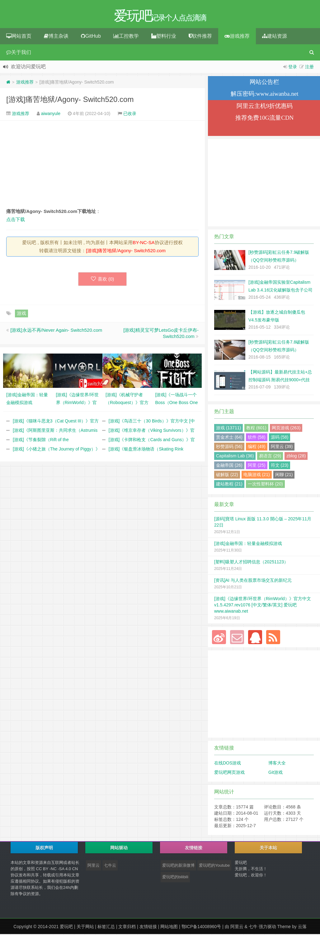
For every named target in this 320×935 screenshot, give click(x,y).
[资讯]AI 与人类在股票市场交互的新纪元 (253, 581)
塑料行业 (163, 37)
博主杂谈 (56, 37)
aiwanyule (50, 114)
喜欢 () (102, 279)
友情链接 (148, 927)
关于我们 (18, 53)
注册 (309, 67)
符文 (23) (280, 466)
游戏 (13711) (228, 428)
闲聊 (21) (284, 475)
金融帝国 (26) (229, 466)
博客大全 (277, 763)
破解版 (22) (227, 475)
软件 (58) (257, 438)
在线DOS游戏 (227, 763)
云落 (302, 927)
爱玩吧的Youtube (214, 866)
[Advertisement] (102, 165)
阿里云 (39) (282, 447)
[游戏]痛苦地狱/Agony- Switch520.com (70, 100)
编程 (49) (257, 447)
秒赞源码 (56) (229, 447)
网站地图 (169, 927)
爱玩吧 (66, 927)
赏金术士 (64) (229, 438)
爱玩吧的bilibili (175, 877)
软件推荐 (200, 37)
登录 (292, 67)
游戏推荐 (237, 37)
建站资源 (274, 37)
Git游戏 (275, 773)
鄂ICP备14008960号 (201, 927)
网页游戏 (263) (286, 428)
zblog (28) (296, 456)
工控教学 (126, 37)
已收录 (129, 114)
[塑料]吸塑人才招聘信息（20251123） (251, 562)
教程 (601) (256, 428)
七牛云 (110, 866)
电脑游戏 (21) (256, 475)
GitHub (91, 37)
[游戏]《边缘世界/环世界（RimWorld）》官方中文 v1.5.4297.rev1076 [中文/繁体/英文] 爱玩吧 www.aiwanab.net (262, 605)
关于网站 (85, 927)
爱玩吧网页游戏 (229, 773)
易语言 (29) (270, 456)
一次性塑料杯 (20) (265, 484)
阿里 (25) (257, 466)
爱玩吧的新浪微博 (178, 866)
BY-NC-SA (143, 243)
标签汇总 (106, 927)
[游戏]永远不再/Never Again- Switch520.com (56, 331)
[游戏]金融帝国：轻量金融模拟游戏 (248, 544)
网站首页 (18, 37)
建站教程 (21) (229, 484)
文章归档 (127, 927)
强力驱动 (267, 927)
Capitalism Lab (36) (235, 456)
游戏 (21, 314)
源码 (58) (280, 438)
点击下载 (15, 220)
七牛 (253, 927)
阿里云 (93, 866)
